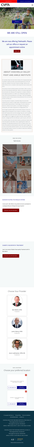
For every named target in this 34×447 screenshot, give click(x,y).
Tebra (22, 442)
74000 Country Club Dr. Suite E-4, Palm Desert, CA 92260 (17, 382)
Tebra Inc (12, 415)
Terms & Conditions (26, 415)
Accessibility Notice (14, 417)
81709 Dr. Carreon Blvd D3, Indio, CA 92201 (17, 398)
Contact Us (21, 417)
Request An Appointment (10, 210)
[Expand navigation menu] (32, 5)
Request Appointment (17, 22)
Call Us (17, 51)
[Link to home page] (7, 5)
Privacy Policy (18, 415)
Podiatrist (17, 311)
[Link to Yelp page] (26, 375)
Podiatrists (17, 333)
